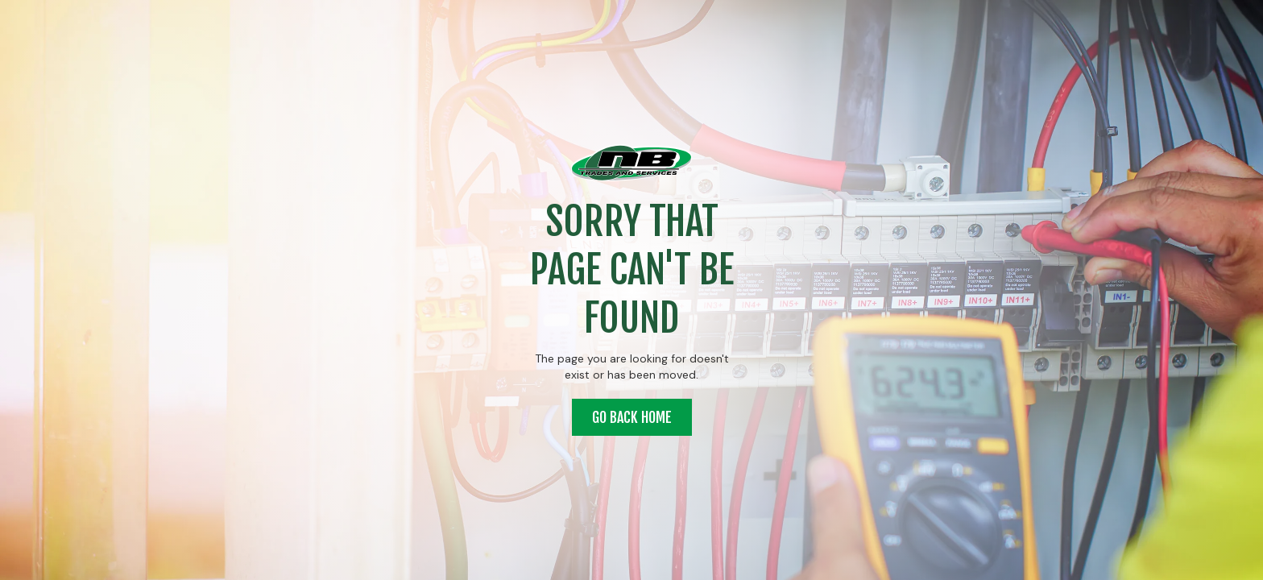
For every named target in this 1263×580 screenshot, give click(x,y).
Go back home (632, 417)
